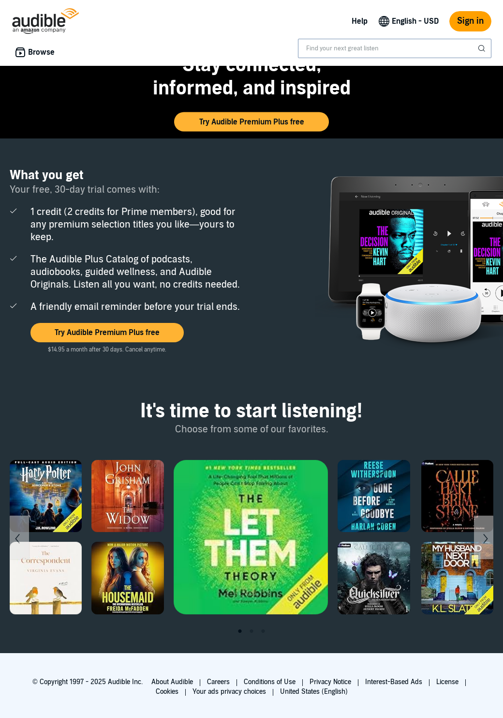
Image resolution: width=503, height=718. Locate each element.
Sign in (470, 21)
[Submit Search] (482, 48)
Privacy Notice (330, 682)
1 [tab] (240, 631)
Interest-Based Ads (393, 682)
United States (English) (314, 691)
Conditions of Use (270, 682)
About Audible (172, 682)
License (447, 682)
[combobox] (394, 48)
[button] (251, 122)
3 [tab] (263, 631)
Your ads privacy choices (229, 691)
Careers (218, 682)
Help (360, 21)
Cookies (167, 691)
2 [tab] (251, 631)
